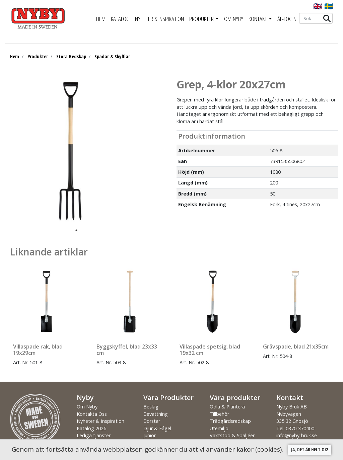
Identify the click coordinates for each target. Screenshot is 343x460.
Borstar (151, 421)
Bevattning (155, 414)
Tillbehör (219, 414)
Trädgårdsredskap (230, 421)
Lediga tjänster (94, 435)
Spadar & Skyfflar (112, 56)
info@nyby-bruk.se (296, 435)
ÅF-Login (286, 18)
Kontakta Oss (92, 414)
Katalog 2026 (91, 428)
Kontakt (258, 18)
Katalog (120, 18)
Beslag (150, 406)
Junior (149, 435)
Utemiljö (219, 428)
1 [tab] (76, 230)
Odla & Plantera (227, 406)
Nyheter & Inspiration (159, 18)
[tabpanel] (71, 151)
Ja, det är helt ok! (309, 449)
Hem (101, 18)
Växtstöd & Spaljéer (232, 435)
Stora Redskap (71, 56)
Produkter (201, 18)
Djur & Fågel (157, 428)
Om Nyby (233, 18)
